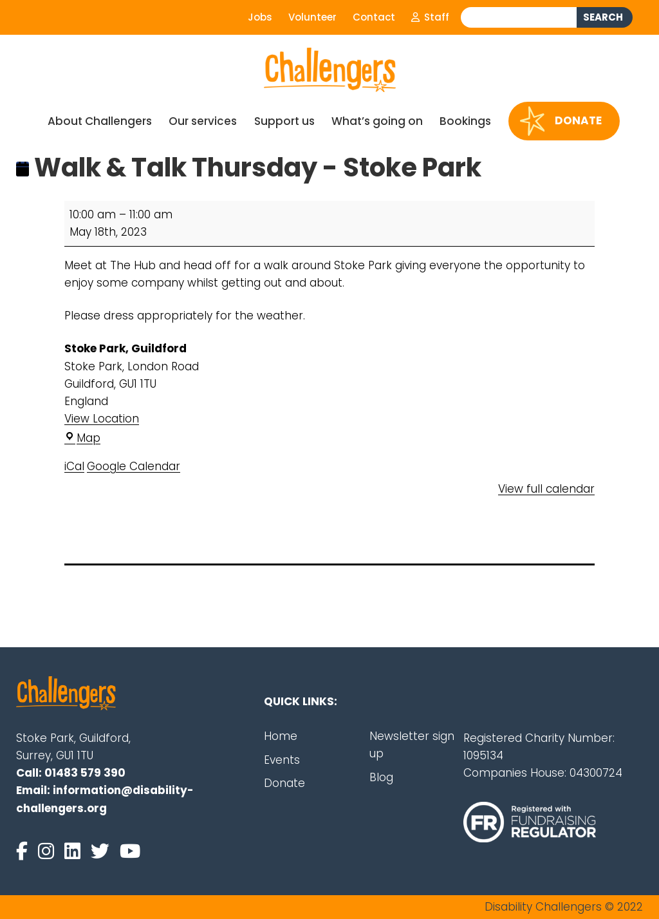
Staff (430, 17)
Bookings (465, 121)
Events (282, 760)
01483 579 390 (84, 773)
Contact (374, 17)
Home (280, 736)
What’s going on (377, 121)
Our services (203, 121)
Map (82, 438)
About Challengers (100, 121)
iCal (74, 466)
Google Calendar (133, 466)
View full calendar (546, 489)
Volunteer (312, 17)
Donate (561, 121)
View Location (101, 418)
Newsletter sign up (411, 744)
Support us (284, 121)
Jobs (260, 17)
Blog (381, 777)
